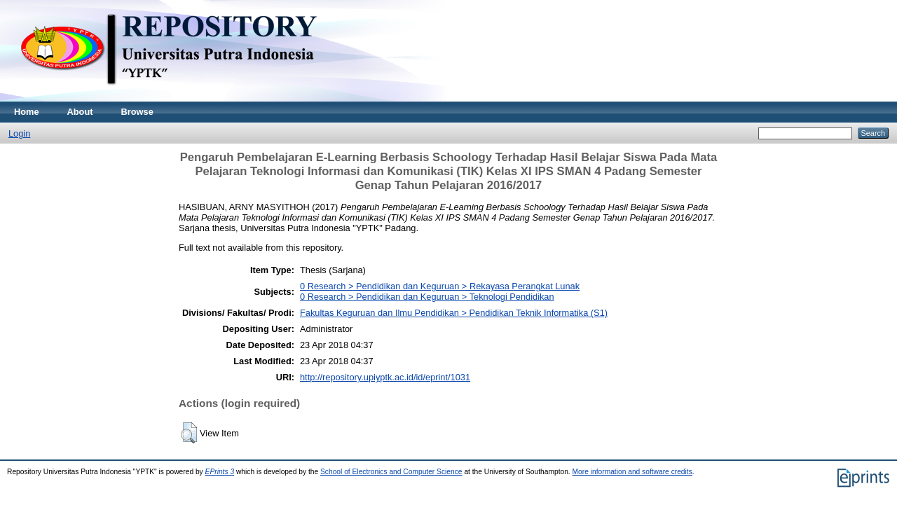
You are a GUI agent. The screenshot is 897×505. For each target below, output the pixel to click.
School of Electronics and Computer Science (391, 472)
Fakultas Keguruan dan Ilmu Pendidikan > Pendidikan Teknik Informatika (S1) (454, 312)
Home (26, 111)
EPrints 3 (220, 472)
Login (19, 133)
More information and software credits (632, 472)
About (80, 111)
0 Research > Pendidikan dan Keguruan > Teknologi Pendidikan (427, 296)
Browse (137, 111)
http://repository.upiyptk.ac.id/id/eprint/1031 (385, 377)
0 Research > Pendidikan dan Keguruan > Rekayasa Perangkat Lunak (440, 286)
